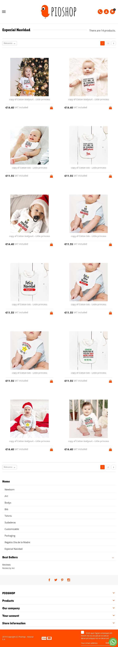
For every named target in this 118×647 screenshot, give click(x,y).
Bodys (8, 502)
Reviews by (8, 568)
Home (6, 481)
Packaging (10, 535)
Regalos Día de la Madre (17, 542)
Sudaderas (10, 522)
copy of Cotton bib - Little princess (29, 167)
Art (6, 496)
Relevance (10, 43)
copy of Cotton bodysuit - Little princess (29, 99)
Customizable (12, 529)
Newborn (9, 489)
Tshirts (8, 515)
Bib (6, 509)
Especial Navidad (13, 548)
